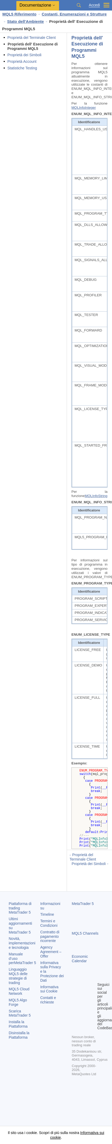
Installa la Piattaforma (18, 1024)
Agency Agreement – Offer (50, 951)
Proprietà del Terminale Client (31, 37)
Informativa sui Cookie (49, 989)
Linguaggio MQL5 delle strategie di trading (18, 976)
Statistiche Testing (22, 68)
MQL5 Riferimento (19, 14)
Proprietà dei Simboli (24, 55)
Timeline (47, 914)
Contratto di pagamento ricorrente (49, 936)
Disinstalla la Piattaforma (19, 1035)
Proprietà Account (22, 61)
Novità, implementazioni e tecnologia (22, 943)
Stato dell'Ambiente (25, 21)
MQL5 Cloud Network (19, 991)
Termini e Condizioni (48, 923)
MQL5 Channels (85, 933)
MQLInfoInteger (83, 108)
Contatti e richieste (48, 1000)
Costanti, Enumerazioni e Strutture (74, 14)
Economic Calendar (80, 958)
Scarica (20, 1013)
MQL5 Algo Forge (18, 1002)
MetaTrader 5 (83, 904)
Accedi (94, 5)
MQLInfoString (96, 496)
